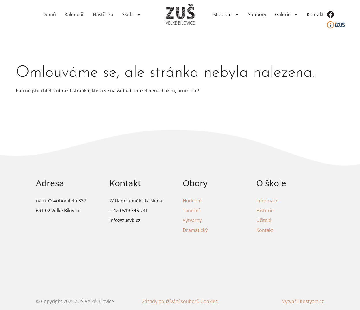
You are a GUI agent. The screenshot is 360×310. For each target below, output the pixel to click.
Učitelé (263, 220)
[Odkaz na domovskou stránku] (180, 14)
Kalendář (74, 14)
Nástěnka (103, 14)
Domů (49, 14)
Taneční (191, 210)
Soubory (257, 14)
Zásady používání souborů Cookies (180, 301)
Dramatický (195, 230)
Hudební (192, 201)
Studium (226, 14)
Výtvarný (192, 220)
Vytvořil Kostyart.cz (303, 301)
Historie (265, 210)
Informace (267, 201)
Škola (131, 14)
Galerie (286, 14)
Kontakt (315, 14)
